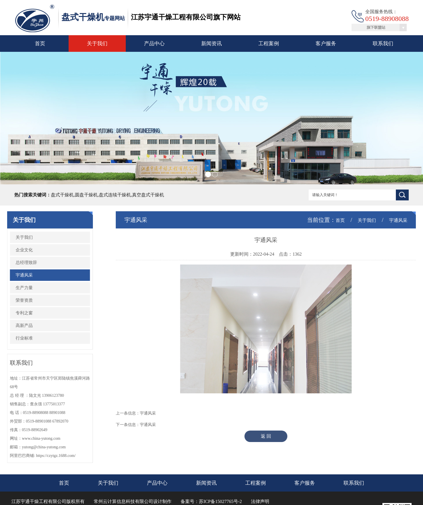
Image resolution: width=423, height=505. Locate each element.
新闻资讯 (211, 43)
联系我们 (383, 43)
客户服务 (326, 43)
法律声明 (260, 501)
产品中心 (154, 43)
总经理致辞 (21, 262)
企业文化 (19, 250)
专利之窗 (19, 313)
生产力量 (19, 287)
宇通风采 (19, 275)
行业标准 (19, 338)
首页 (40, 43)
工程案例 (268, 43)
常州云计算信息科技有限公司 (123, 501)
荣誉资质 (19, 300)
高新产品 (19, 325)
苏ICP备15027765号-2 (220, 501)
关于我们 (97, 43)
